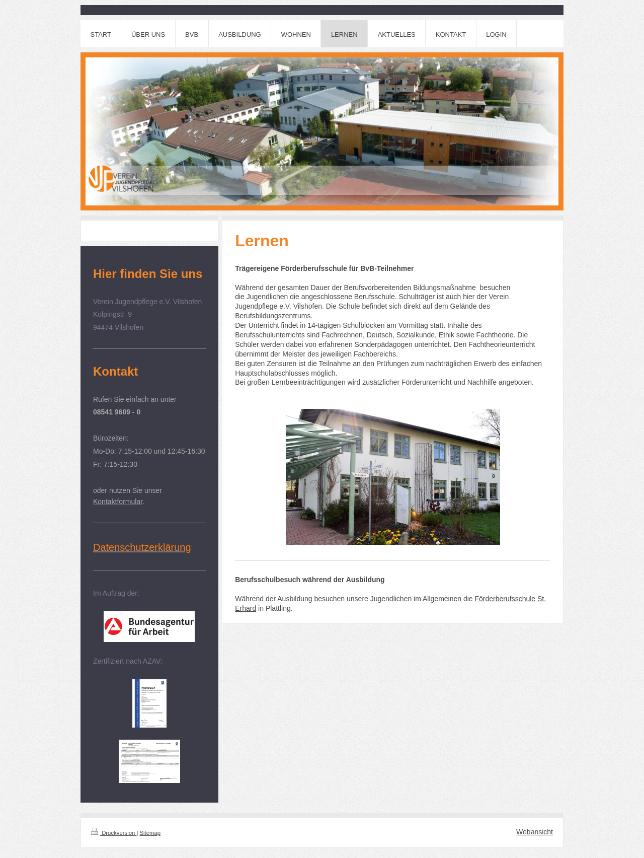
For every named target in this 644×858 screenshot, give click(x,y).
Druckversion (113, 833)
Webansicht (534, 832)
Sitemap (150, 833)
